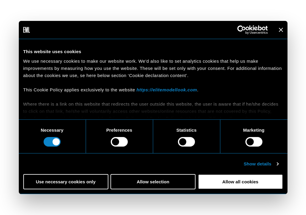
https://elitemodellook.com (166, 89)
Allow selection (153, 181)
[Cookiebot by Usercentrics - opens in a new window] (242, 29)
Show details (257, 163)
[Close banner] (281, 30)
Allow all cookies (240, 181)
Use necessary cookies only (66, 181)
